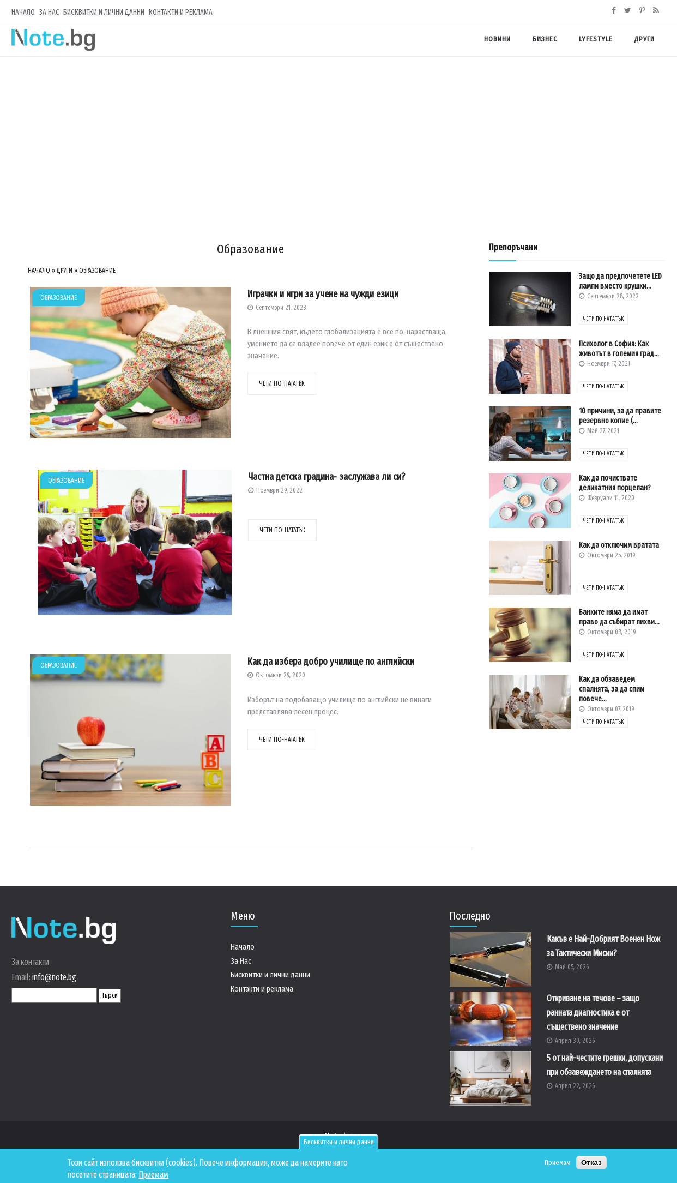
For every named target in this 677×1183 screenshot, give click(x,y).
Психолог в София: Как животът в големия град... (619, 348)
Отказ (591, 1162)
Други (644, 39)
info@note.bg (54, 977)
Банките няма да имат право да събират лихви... (619, 617)
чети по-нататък (282, 383)
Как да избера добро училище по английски (330, 662)
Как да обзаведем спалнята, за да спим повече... (611, 689)
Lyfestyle (596, 39)
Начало (23, 12)
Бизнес (545, 39)
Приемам (153, 1174)
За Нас (49, 12)
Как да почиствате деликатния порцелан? (615, 483)
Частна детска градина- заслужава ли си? (326, 477)
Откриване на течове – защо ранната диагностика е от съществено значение (593, 1012)
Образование (97, 270)
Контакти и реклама (181, 12)
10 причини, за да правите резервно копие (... (620, 415)
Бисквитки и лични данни (339, 1142)
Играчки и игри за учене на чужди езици (322, 294)
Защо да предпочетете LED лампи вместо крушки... (620, 281)
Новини (497, 39)
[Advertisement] (338, 138)
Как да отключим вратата (619, 545)
